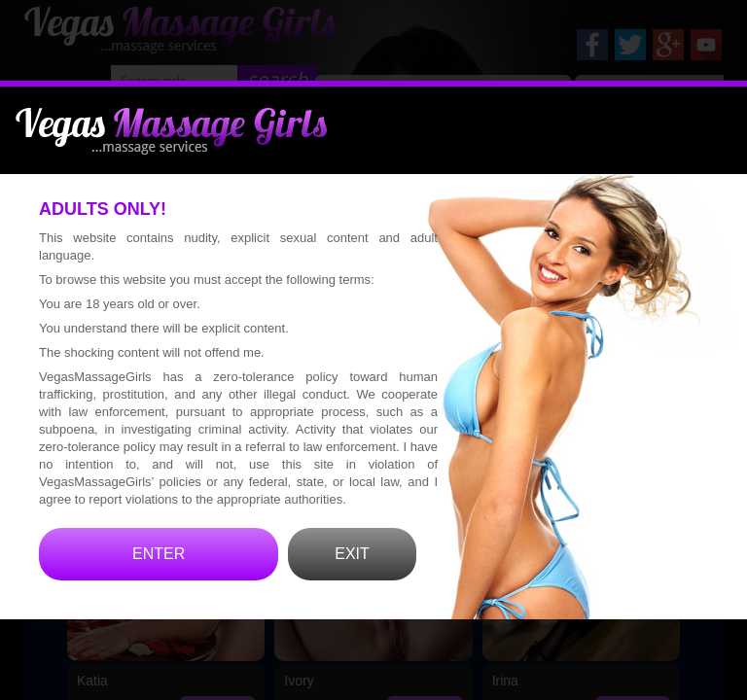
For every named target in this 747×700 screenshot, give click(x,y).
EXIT (352, 580)
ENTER (158, 580)
